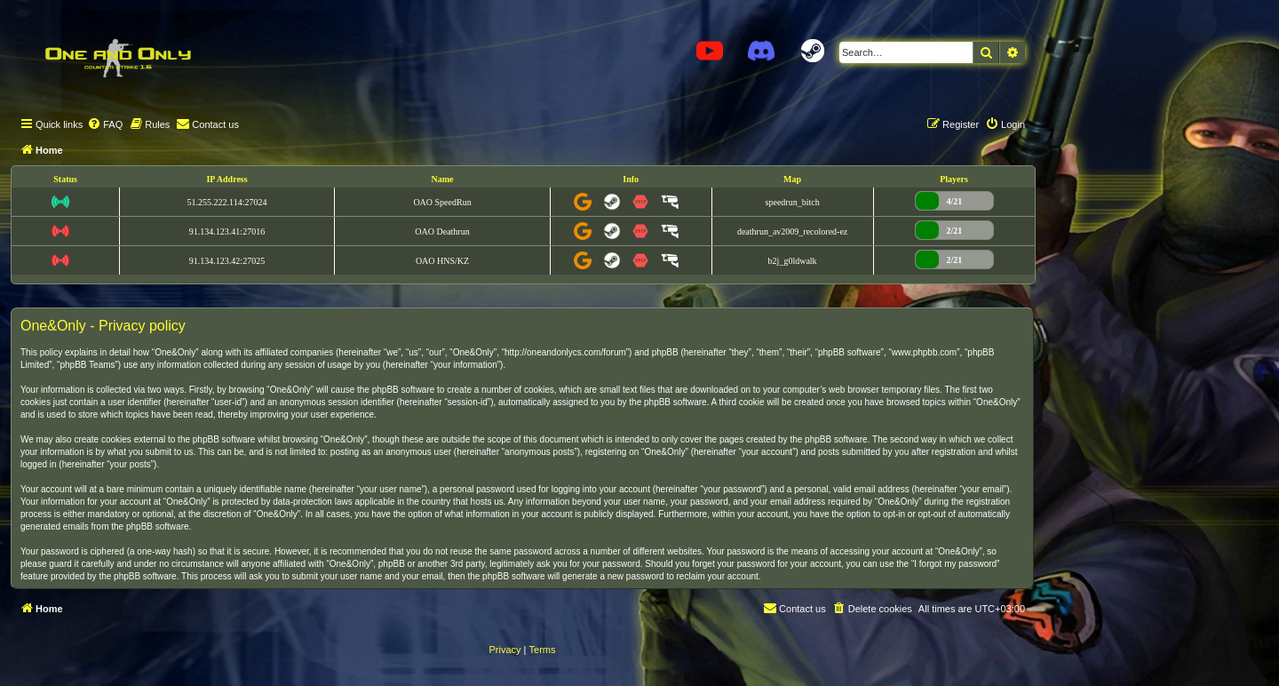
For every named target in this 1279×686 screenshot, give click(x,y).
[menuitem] (105, 124)
